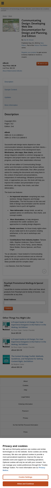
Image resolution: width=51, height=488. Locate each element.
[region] (25, 463)
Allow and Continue (25, 484)
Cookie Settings (25, 477)
